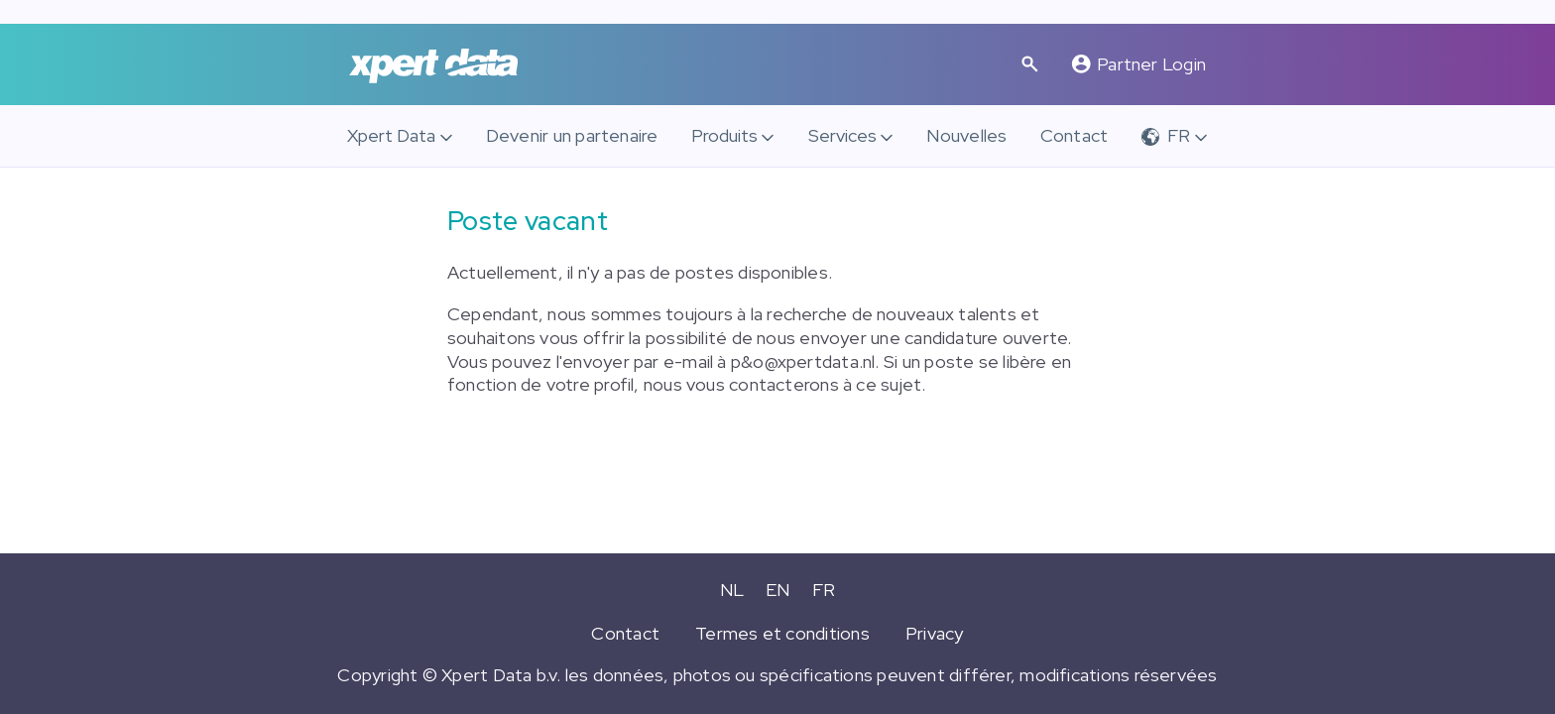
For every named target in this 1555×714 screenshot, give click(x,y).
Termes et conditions (782, 633)
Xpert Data (391, 135)
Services (842, 135)
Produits (724, 135)
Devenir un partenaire (572, 135)
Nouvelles (966, 135)
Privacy (934, 633)
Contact (1074, 135)
